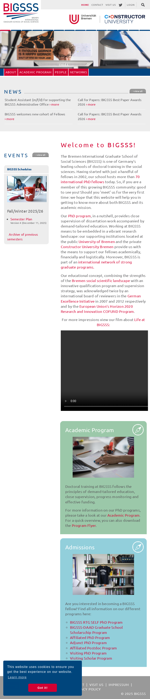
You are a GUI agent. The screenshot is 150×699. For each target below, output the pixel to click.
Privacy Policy (87, 689)
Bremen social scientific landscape (101, 280)
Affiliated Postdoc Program (93, 648)
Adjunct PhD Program (88, 642)
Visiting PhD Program (88, 653)
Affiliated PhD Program (90, 637)
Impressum (119, 684)
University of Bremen (97, 241)
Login (131, 4)
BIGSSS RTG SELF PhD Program (96, 622)
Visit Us (111, 4)
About (11, 72)
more (55, 104)
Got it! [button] (42, 687)
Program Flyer (84, 525)
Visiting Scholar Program (91, 658)
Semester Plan (21, 219)
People (61, 72)
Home (85, 4)
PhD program (79, 216)
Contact (97, 4)
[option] (75, 50)
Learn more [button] (17, 677)
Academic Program (35, 72)
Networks (78, 72)
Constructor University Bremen (87, 246)
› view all (137, 91)
